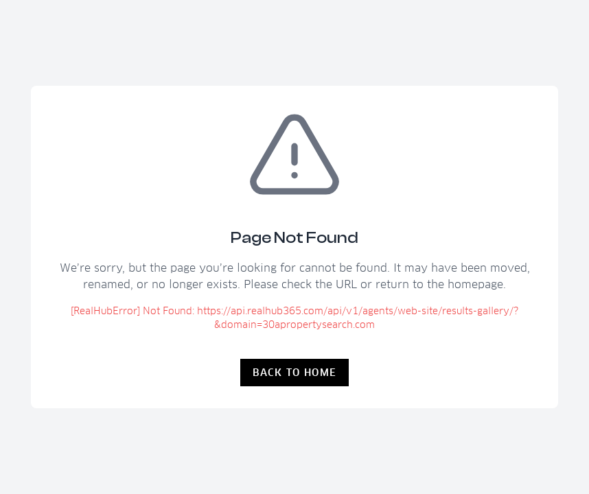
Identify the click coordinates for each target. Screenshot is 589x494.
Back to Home (295, 372)
